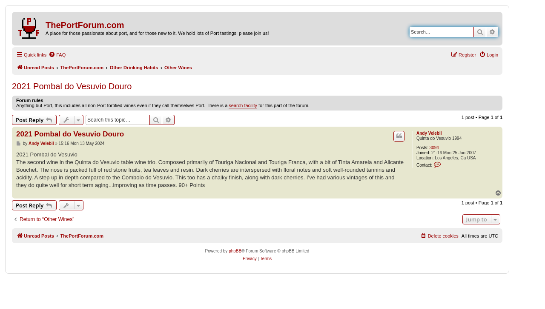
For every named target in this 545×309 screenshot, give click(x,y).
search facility (243, 105)
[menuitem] (57, 55)
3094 (434, 147)
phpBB (235, 251)
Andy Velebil (429, 133)
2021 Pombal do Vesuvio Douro (72, 86)
